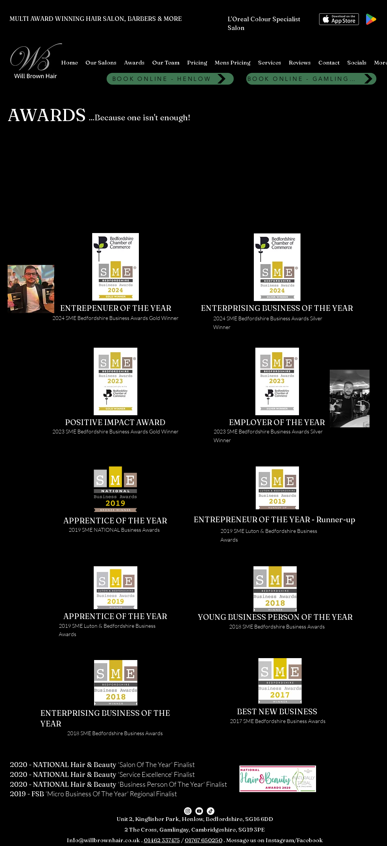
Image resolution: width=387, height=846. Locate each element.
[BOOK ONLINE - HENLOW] (170, 79)
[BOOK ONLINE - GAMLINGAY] (311, 79)
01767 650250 (203, 840)
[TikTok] (210, 811)
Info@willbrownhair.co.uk (103, 840)
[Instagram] (188, 811)
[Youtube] (199, 811)
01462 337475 (162, 840)
